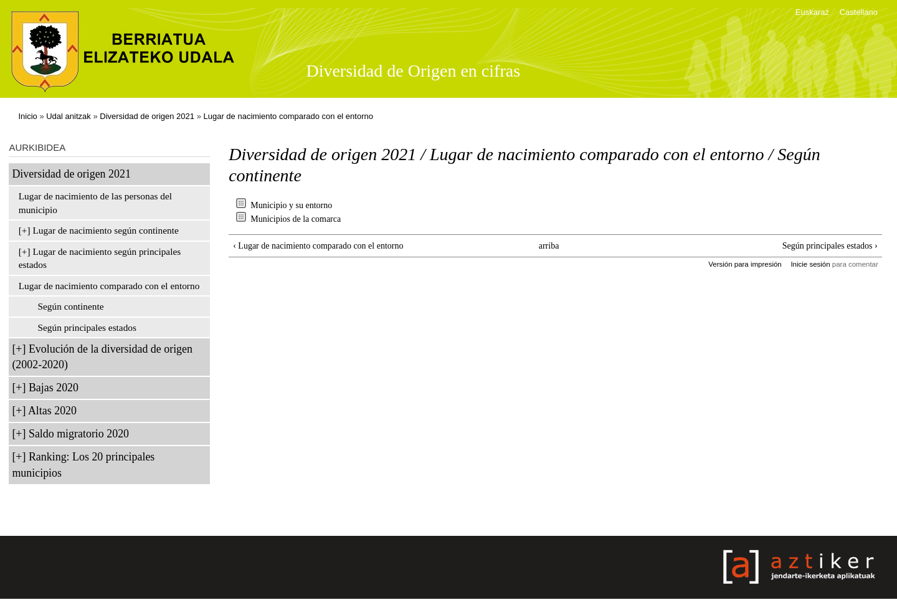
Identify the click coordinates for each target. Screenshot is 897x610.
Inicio (27, 116)
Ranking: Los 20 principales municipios (83, 464)
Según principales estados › (830, 245)
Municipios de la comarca (295, 219)
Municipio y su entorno (291, 205)
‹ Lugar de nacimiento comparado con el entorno (318, 245)
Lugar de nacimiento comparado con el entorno (288, 116)
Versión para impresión (744, 264)
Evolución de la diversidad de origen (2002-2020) (102, 357)
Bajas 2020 (53, 387)
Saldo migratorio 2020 (79, 433)
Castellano (859, 12)
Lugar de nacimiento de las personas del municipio (95, 203)
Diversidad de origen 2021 (147, 116)
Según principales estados (86, 327)
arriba (549, 245)
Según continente (70, 306)
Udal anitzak (68, 116)
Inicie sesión (810, 264)
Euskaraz (812, 12)
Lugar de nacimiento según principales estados (100, 258)
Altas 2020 (52, 410)
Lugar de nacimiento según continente (105, 230)
